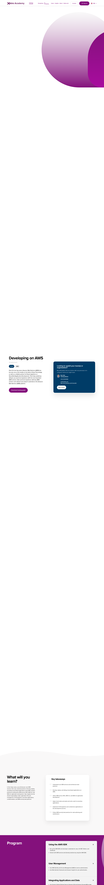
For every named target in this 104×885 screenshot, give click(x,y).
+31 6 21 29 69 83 (64, 379)
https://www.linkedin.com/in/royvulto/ (69, 383)
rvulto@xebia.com (64, 381)
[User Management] (71, 863)
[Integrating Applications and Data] (71, 880)
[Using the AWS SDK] (71, 844)
